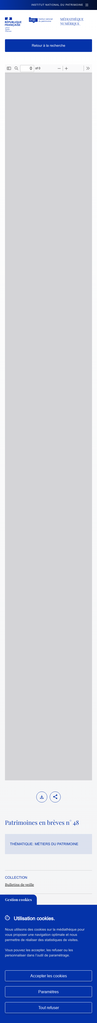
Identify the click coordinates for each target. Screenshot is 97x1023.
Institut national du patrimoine (57, 5)
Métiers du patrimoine (56, 844)
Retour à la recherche (48, 45)
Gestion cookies (18, 899)
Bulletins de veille (19, 884)
